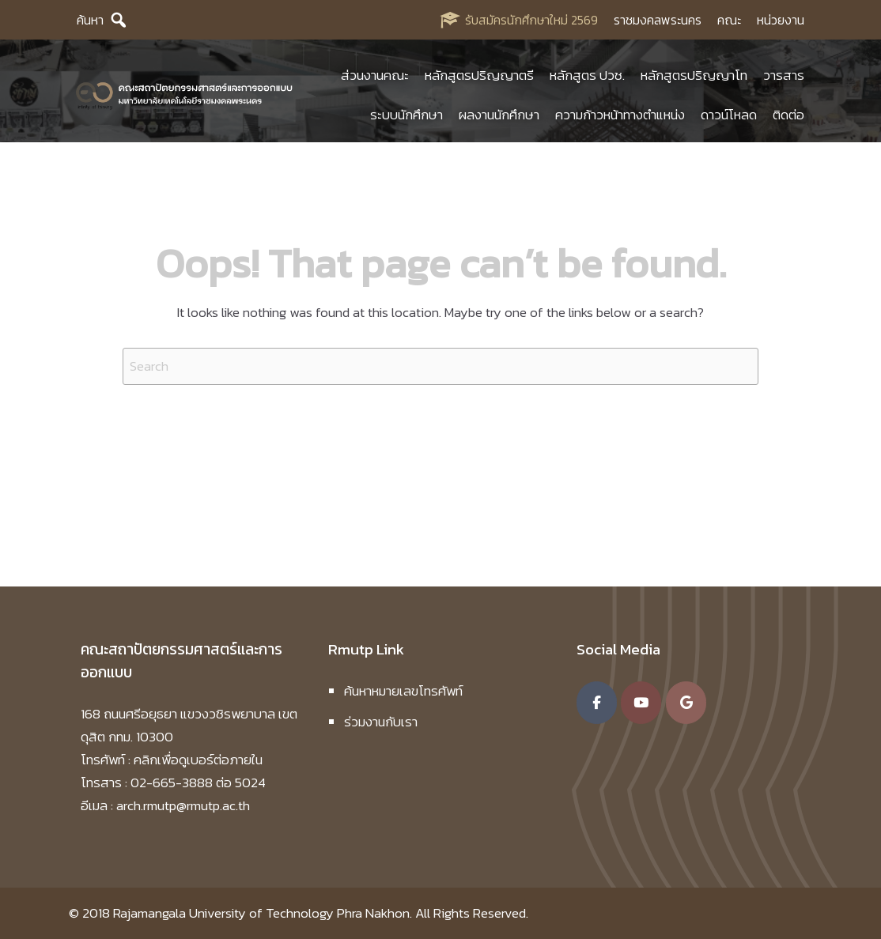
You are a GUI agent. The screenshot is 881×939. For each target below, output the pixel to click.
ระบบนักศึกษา (406, 114)
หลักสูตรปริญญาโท (694, 75)
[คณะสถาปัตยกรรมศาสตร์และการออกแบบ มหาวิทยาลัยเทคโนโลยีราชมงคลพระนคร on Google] (686, 702)
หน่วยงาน (780, 19)
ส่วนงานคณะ (375, 75)
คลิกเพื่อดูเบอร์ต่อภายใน (198, 759)
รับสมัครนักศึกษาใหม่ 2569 (531, 19)
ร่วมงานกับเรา (381, 721)
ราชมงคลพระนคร (657, 19)
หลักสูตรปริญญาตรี (479, 75)
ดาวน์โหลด (729, 114)
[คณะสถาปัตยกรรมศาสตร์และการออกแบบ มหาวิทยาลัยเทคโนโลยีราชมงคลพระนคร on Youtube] (641, 702)
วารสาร (783, 75)
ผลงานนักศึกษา (499, 114)
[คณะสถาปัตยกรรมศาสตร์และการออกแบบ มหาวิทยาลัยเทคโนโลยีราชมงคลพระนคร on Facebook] (597, 702)
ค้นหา (90, 19)
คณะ (729, 19)
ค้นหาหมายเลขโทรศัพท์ (403, 691)
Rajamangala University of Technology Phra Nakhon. (262, 913)
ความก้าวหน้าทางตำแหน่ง (620, 114)
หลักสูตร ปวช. (587, 75)
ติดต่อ (788, 114)
